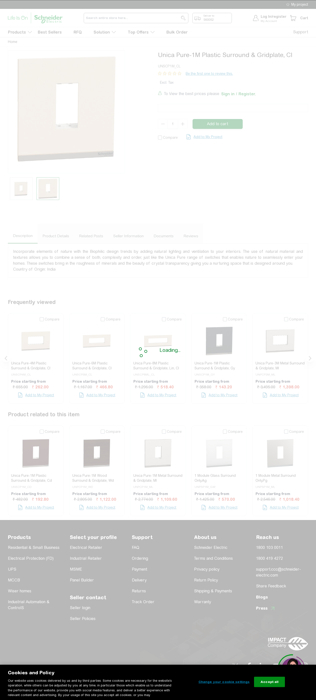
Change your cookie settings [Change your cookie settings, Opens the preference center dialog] (224, 682)
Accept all (269, 682)
